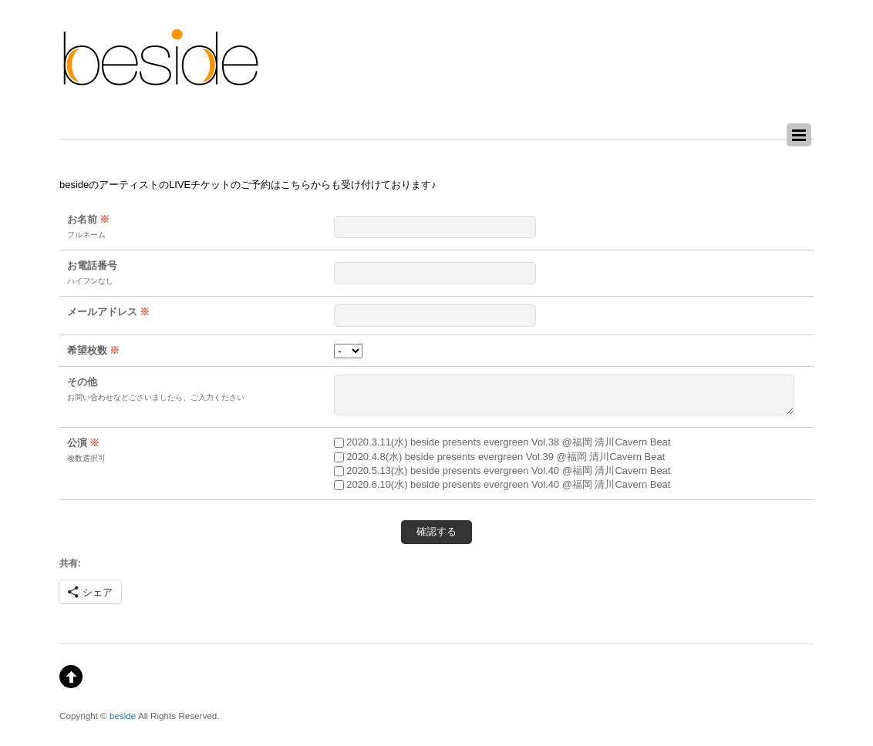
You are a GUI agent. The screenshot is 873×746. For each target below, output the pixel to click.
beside (123, 716)
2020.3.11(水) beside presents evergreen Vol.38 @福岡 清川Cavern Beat (502, 442)
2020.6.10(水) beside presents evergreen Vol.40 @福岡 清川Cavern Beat (502, 484)
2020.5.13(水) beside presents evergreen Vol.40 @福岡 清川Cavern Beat (502, 470)
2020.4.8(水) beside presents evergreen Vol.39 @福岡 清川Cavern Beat (499, 456)
